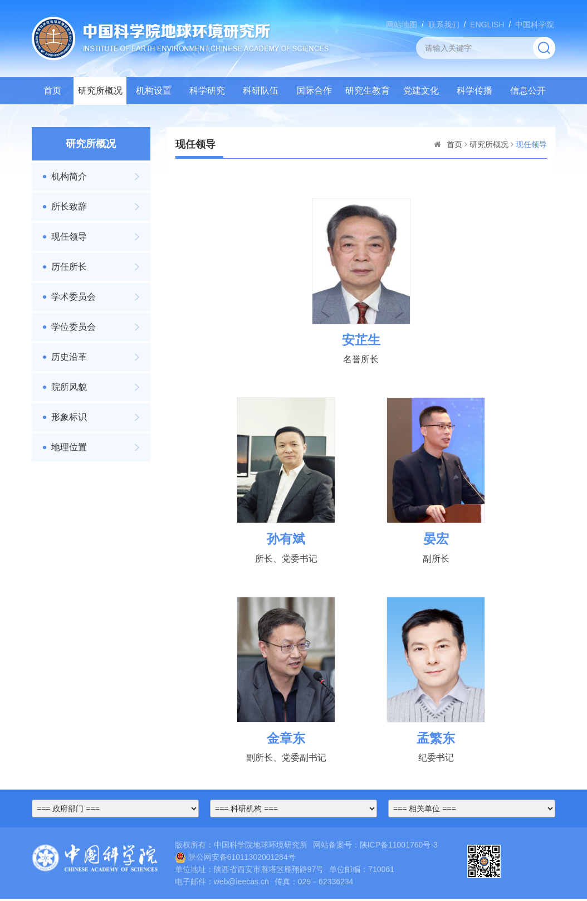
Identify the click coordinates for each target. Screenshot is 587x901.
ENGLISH (487, 24)
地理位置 (69, 447)
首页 (52, 90)
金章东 (286, 739)
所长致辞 (69, 206)
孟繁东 (436, 739)
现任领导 (69, 236)
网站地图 (401, 24)
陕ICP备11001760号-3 (399, 846)
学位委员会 (73, 327)
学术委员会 (73, 296)
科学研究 (207, 90)
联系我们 (443, 24)
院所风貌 (69, 387)
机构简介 (69, 176)
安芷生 (361, 340)
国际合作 (314, 90)
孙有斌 (286, 539)
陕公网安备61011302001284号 (235, 858)
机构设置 (154, 90)
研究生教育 (367, 90)
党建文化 (421, 90)
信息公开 (528, 90)
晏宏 (436, 539)
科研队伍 (260, 90)
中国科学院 (534, 24)
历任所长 (69, 266)
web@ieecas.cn (241, 883)
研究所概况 (100, 90)
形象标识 (69, 417)
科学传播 (474, 90)
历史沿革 (69, 357)
